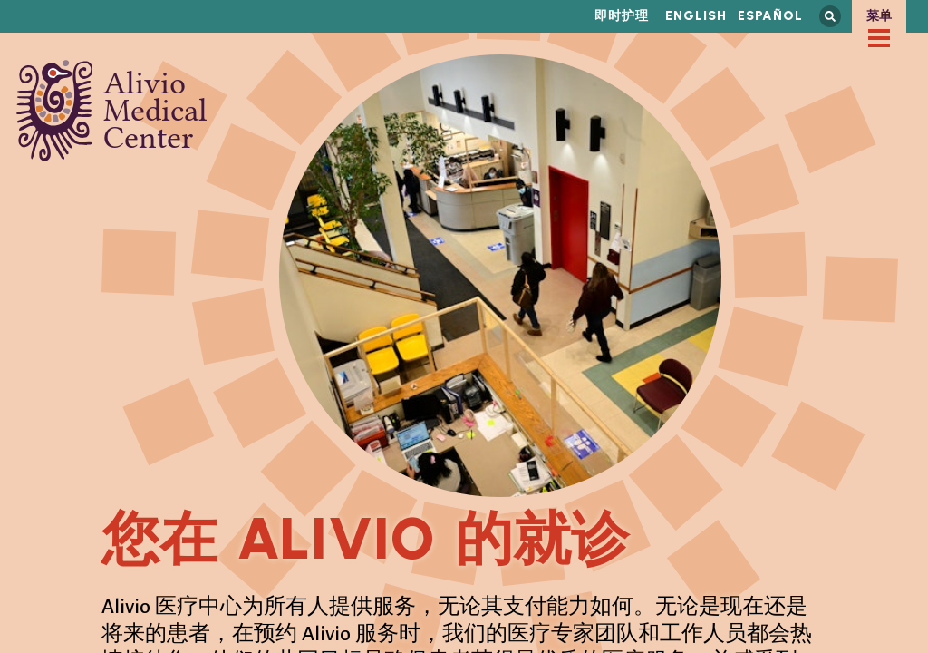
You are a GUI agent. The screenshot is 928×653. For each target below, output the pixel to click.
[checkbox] (879, 38)
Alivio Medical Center (112, 110)
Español (770, 16)
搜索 (830, 16)
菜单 (879, 16)
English (696, 16)
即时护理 (621, 16)
